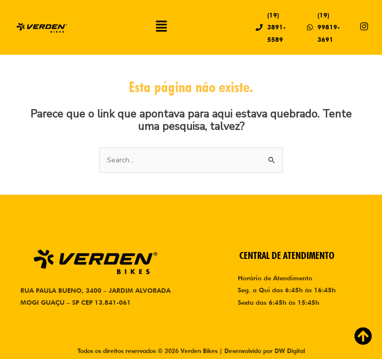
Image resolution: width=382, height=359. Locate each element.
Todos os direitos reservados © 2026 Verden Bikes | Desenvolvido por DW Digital (191, 351)
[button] (162, 27)
